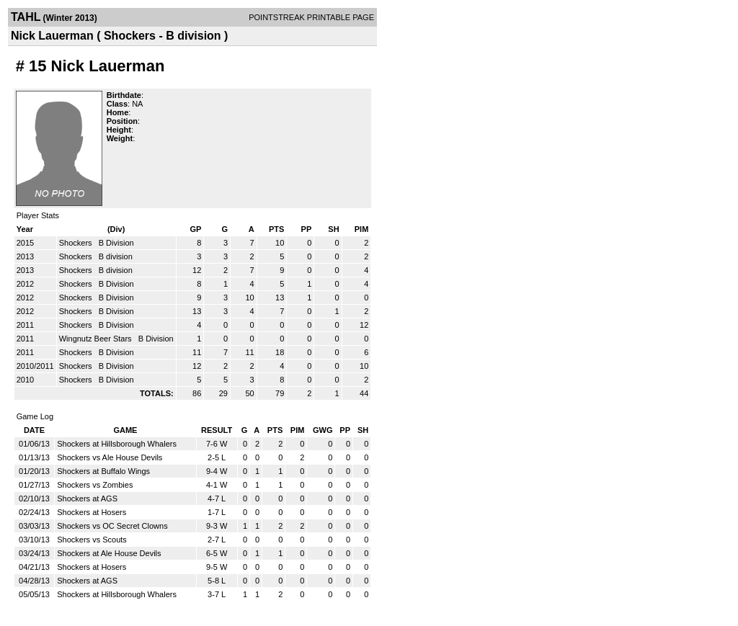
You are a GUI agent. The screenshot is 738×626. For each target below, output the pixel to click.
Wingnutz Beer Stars (96, 338)
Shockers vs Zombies (95, 484)
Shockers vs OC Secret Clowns (112, 526)
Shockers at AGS (87, 498)
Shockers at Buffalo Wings (103, 471)
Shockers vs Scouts (92, 539)
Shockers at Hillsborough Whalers (117, 443)
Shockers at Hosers (91, 512)
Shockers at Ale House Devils (109, 553)
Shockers (76, 242)
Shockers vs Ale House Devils (109, 457)
